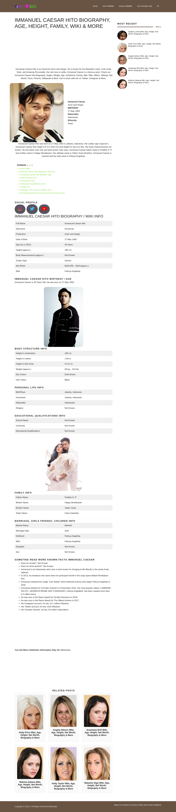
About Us (118, 805)
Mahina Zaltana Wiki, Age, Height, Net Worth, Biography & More (30, 785)
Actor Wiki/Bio (108, 6)
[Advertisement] (63, 50)
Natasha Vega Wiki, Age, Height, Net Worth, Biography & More (97, 785)
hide (29, 165)
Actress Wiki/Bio (125, 6)
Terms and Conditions (152, 805)
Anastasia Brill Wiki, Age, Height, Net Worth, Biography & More (97, 732)
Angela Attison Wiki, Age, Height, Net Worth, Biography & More (63, 732)
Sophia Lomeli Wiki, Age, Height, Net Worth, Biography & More (143, 33)
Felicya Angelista (77, 156)
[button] (158, 6)
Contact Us (126, 805)
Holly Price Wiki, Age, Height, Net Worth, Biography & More (30, 735)
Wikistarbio (65, 650)
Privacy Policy (137, 805)
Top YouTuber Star (144, 6)
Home (95, 6)
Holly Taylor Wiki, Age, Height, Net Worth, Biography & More (63, 786)
